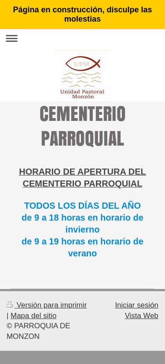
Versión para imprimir (47, 305)
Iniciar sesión (136, 305)
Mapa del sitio (33, 315)
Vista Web (141, 315)
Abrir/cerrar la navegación (82, 38)
